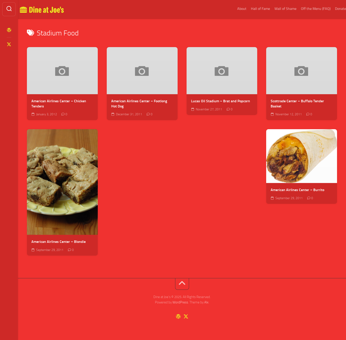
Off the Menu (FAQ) (307, 9)
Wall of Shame (276, 9)
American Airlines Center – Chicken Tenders (58, 103)
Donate (331, 9)
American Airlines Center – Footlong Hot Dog (139, 103)
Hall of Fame (251, 9)
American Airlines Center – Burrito (297, 190)
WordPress (180, 302)
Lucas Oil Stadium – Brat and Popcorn (220, 101)
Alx (206, 302)
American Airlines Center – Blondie (58, 242)
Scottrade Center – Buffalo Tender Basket (297, 103)
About (232, 9)
